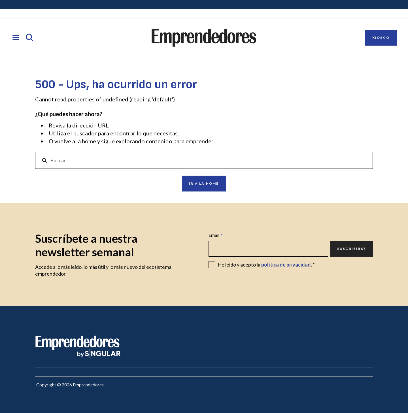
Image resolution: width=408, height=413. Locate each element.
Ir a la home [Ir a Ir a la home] (204, 183)
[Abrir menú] (15, 38)
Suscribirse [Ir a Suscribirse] (351, 248)
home (89, 141)
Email (215, 235)
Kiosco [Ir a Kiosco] (381, 37)
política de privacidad (286, 264)
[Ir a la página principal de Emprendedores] (204, 38)
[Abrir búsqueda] (29, 38)
